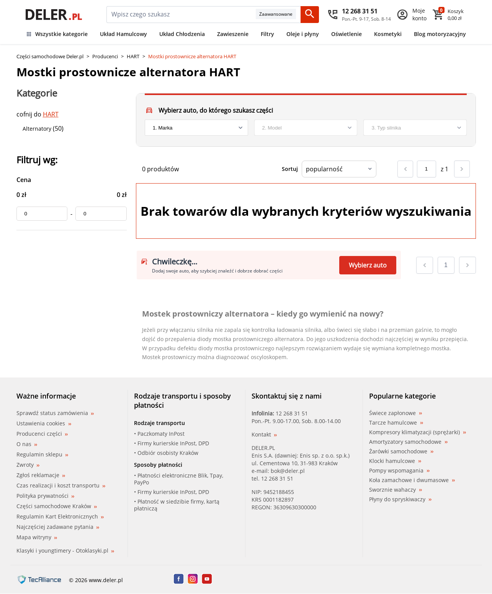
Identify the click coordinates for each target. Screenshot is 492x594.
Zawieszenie (232, 34)
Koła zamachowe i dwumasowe (412, 480)
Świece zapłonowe (395, 413)
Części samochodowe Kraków (56, 506)
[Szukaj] (310, 14)
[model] (306, 128)
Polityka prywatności (45, 495)
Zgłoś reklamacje (40, 475)
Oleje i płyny (302, 34)
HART (133, 56)
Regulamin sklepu (42, 454)
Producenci (105, 56)
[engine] (415, 128)
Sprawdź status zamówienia (55, 413)
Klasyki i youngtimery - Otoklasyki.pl (65, 550)
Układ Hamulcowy (123, 34)
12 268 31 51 (292, 413)
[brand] (196, 128)
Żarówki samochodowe (401, 451)
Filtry (267, 34)
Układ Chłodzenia (182, 34)
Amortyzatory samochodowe (408, 441)
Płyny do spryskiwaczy (400, 499)
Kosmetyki (388, 34)
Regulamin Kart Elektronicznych (60, 516)
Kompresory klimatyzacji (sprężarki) (417, 432)
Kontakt (264, 434)
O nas (26, 444)
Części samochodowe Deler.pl (49, 56)
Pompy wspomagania (399, 470)
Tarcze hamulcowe (396, 422)
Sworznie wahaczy (395, 489)
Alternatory (37, 128)
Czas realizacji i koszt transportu (60, 485)
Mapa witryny (36, 537)
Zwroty (27, 464)
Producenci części (42, 433)
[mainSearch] (181, 14)
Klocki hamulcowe (395, 461)
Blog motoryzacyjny (440, 34)
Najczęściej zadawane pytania (57, 526)
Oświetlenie (346, 34)
